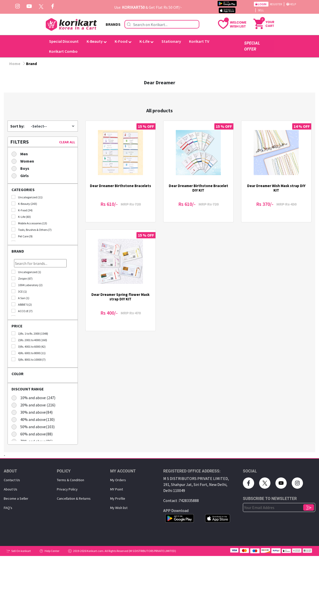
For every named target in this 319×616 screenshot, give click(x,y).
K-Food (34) (22, 210)
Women (24, 161)
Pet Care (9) (22, 236)
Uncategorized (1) (26, 272)
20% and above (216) (35, 405)
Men (21, 154)
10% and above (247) (35, 397)
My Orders (118, 480)
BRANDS (113, 24)
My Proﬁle (117, 498)
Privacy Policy (67, 489)
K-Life (146, 41)
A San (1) (20, 298)
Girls (22, 175)
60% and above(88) (34, 434)
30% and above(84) (34, 412)
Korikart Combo (63, 51)
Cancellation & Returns (74, 498)
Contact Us (12, 480)
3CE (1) (19, 291)
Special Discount (64, 41)
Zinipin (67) (22, 278)
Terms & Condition (70, 480)
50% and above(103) (35, 426)
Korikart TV (199, 41)
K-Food (123, 41)
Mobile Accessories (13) (29, 223)
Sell (261, 10)
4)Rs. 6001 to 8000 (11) (29, 353)
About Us (10, 489)
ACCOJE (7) (22, 311)
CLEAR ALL (67, 142)
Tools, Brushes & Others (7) (32, 230)
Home (14, 63)
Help (291, 4)
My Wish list (118, 507)
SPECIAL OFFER (252, 46)
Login (261, 4)
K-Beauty (97, 41)
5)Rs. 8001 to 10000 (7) (29, 359)
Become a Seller (16, 498)
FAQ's (8, 507)
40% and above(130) (35, 419)
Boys (22, 168)
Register (276, 4)
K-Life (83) (21, 217)
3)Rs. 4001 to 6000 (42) (29, 346)
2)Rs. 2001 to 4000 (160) (29, 340)
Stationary (171, 41)
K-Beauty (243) (24, 204)
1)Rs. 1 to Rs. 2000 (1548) (30, 333)
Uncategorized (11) (27, 197)
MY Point (116, 489)
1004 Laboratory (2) (27, 285)
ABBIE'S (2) (22, 304)
